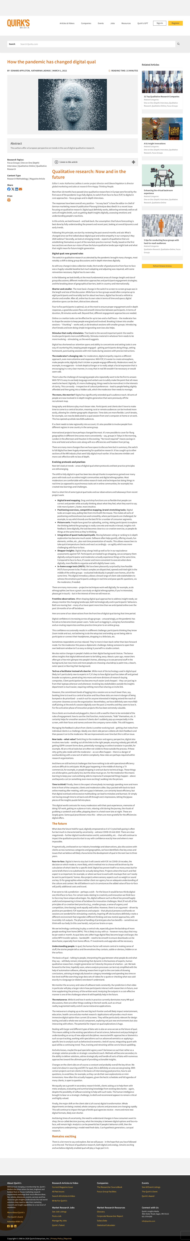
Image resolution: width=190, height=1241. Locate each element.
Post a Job (56, 1216)
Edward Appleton (20, 70)
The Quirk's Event (15, 1217)
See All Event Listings (151, 1187)
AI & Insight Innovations (155, 143)
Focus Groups (13, 162)
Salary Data (102, 1220)
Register (175, 23)
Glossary (101, 1211)
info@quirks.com (148, 1221)
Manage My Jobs (59, 1220)
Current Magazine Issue (62, 1187)
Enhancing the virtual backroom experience (158, 192)
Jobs (112, 23)
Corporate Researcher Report (110, 1216)
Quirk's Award (148, 1196)
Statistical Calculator (106, 1225)
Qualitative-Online (26, 165)
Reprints (68, 1238)
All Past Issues (58, 1191)
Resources (126, 23)
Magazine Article (37, 178)
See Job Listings (59, 1211)
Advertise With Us (15, 1221)
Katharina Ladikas (41, 70)
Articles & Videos (67, 23)
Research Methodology (17, 178)
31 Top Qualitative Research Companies (161, 96)
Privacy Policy (57, 1238)
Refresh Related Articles (162, 266)
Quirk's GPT (142, 23)
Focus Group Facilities (106, 1191)
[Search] (97, 44)
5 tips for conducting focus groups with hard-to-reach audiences (161, 241)
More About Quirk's (16, 1212)
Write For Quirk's (59, 1200)
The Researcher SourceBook (109, 1187)
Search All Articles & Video (63, 1196)
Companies (86, 23)
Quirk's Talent (58, 1225)
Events (101, 23)
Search (12, 44)
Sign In (160, 23)
